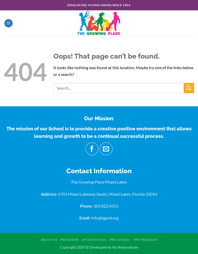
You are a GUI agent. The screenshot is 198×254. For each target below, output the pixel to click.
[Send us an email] (106, 148)
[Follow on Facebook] (91, 148)
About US (49, 240)
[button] (8, 23)
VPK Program (146, 240)
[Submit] (189, 88)
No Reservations (125, 247)
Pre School (120, 240)
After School (94, 240)
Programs (69, 240)
